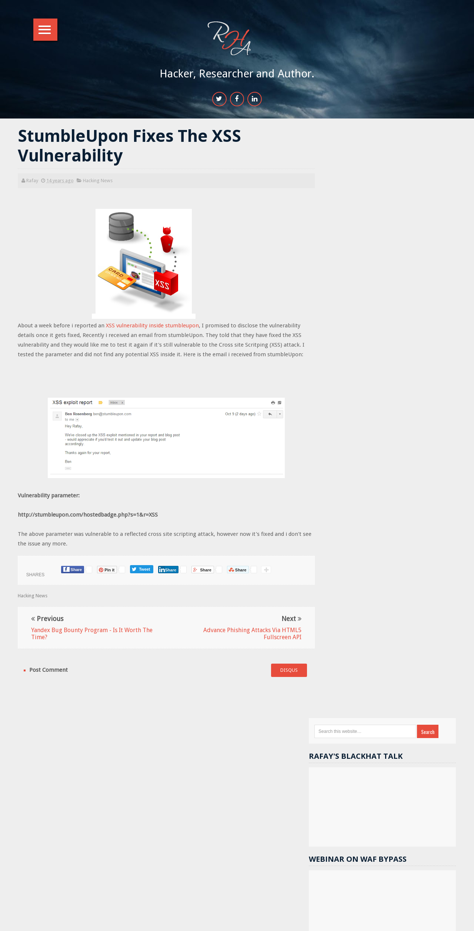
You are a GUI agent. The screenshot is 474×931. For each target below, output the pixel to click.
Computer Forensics (364, 714)
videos (392, 739)
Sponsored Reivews (364, 701)
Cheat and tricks (360, 752)
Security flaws (404, 689)
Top (446, 921)
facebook (353, 664)
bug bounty (355, 739)
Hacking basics (405, 727)
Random (350, 558)
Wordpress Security (423, 701)
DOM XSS (353, 651)
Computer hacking (413, 752)
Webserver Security (363, 638)
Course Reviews (359, 764)
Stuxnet (402, 777)
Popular (393, 558)
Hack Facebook (404, 626)
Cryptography (358, 727)
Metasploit (391, 651)
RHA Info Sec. (260, 921)
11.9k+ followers (403, 432)
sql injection (393, 664)
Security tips (358, 626)
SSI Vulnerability (360, 777)
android (428, 651)
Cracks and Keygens (424, 714)
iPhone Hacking (359, 789)
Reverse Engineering (364, 676)
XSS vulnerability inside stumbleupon (153, 326)
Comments (438, 558)
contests (410, 638)
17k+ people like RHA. (376, 418)
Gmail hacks (415, 676)
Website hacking (412, 613)
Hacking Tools (358, 689)
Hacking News (98, 181)
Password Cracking (414, 764)
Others (430, 664)
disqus (281, 671)
